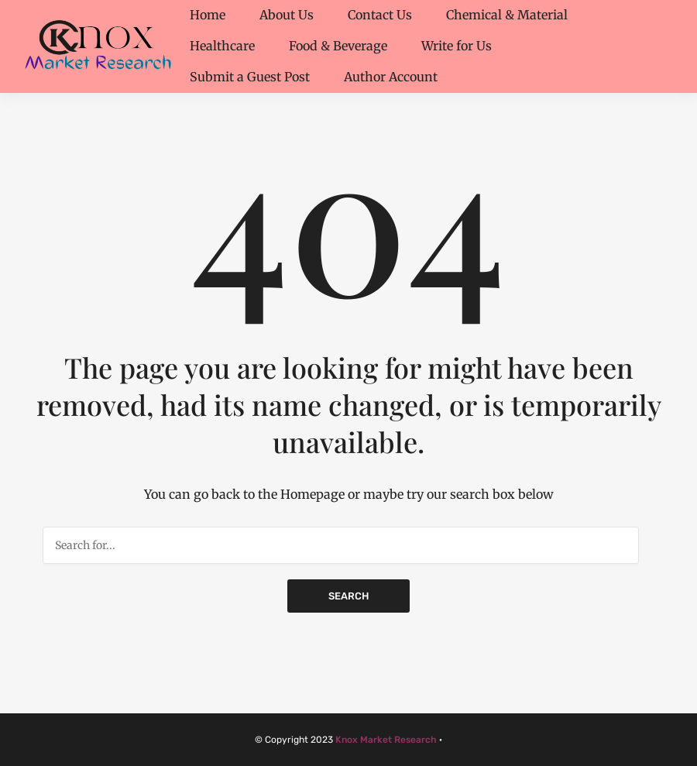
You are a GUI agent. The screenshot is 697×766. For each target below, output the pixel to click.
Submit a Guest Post (250, 76)
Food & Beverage (338, 45)
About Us (286, 14)
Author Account (391, 76)
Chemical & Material (507, 14)
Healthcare (222, 45)
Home (207, 14)
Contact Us (380, 14)
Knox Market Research (386, 739)
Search (348, 596)
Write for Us (456, 45)
